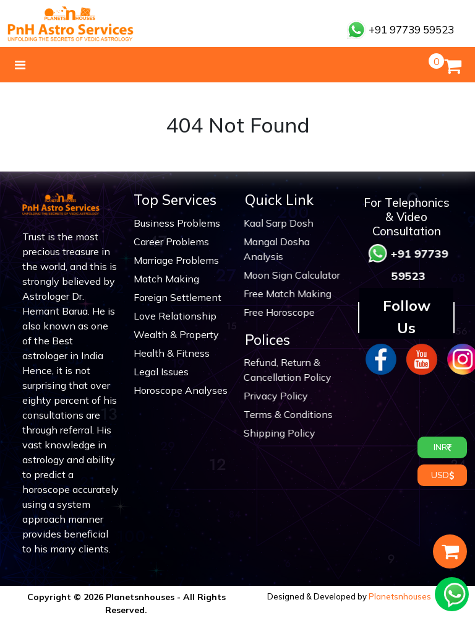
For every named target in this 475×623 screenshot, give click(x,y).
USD (442, 475)
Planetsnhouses (400, 596)
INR (442, 447)
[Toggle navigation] (20, 65)
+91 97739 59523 (400, 29)
